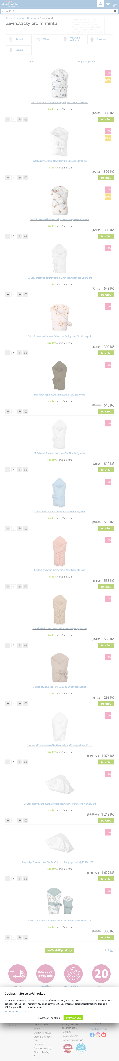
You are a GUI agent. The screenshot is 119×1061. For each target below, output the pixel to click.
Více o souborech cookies (17, 1011)
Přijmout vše (73, 1017)
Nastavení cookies (49, 1017)
